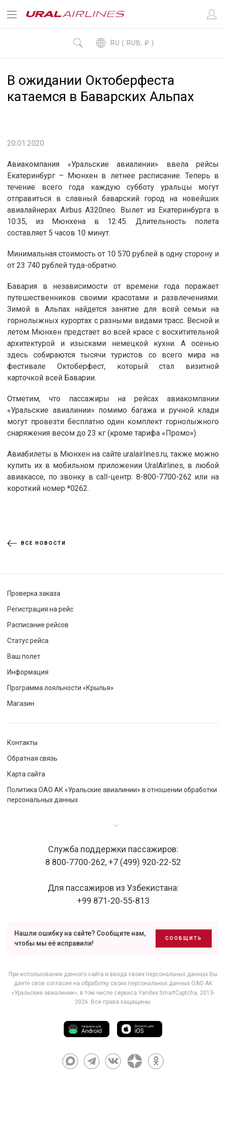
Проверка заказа (33, 593)
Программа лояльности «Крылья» (60, 688)
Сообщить (183, 938)
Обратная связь (32, 758)
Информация (28, 672)
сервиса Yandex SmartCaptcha (155, 992)
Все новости (36, 543)
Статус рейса (28, 640)
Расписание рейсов (38, 625)
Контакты (22, 742)
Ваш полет (23, 656)
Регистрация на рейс (40, 609)
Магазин (20, 703)
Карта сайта (26, 774)
